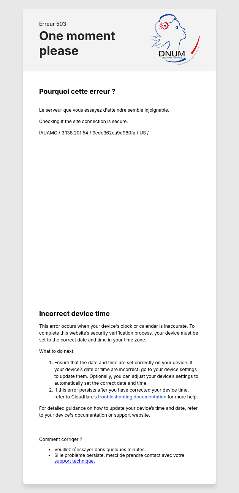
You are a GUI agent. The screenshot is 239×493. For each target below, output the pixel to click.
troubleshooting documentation (132, 397)
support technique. (74, 461)
